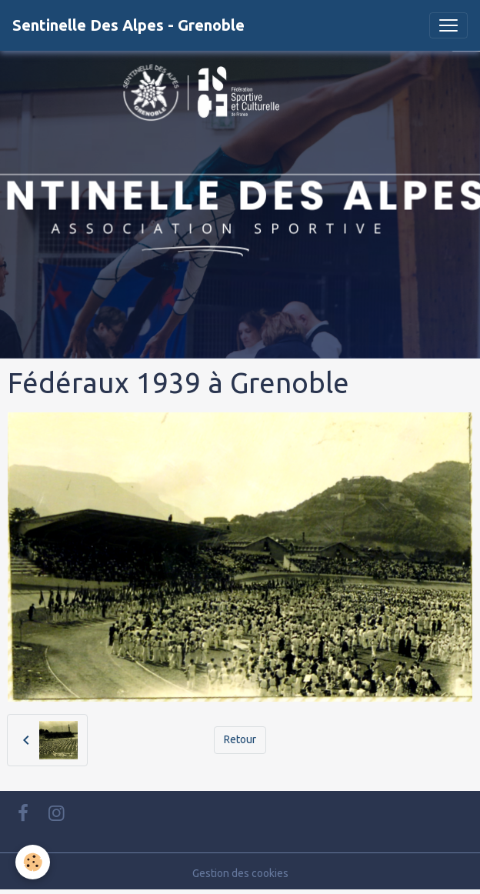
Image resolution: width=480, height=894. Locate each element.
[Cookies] (32, 862)
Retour (240, 739)
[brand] (128, 25)
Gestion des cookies (240, 873)
